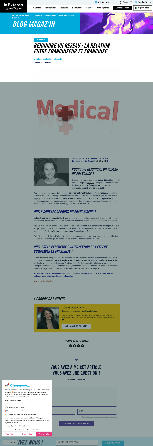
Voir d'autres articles (76, 326)
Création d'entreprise (42, 63)
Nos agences (104, 2)
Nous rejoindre (103, 8)
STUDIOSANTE (99, 161)
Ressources (76, 8)
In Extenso (36, 8)
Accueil (15, 16)
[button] (10, 442)
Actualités (64, 8)
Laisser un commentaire (76, 423)
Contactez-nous (122, 8)
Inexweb (89, 8)
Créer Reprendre (26, 16)
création (90, 183)
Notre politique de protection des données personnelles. (99, 417)
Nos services (50, 8)
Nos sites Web (143, 2)
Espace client (143, 8)
